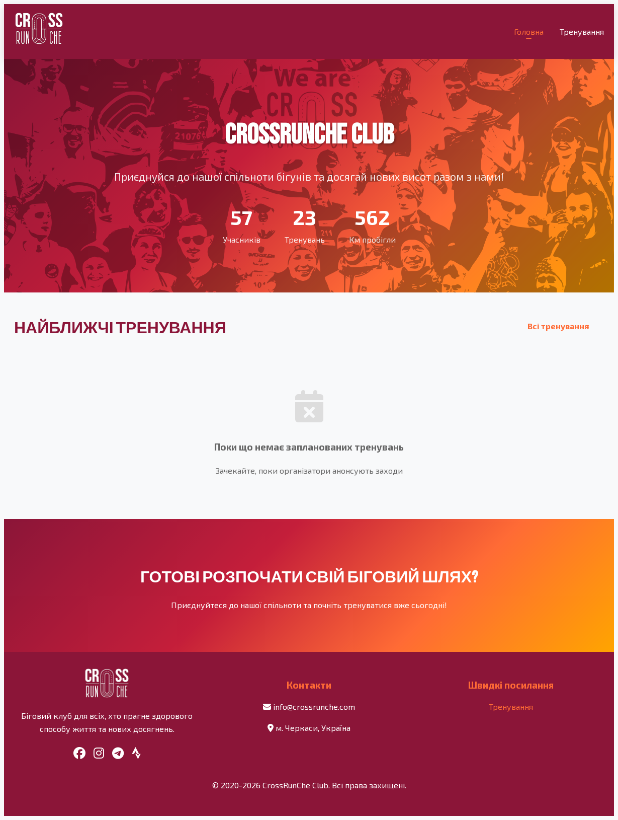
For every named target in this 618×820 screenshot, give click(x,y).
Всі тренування (558, 326)
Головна (529, 31)
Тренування (582, 31)
